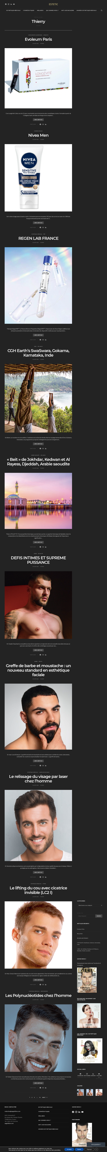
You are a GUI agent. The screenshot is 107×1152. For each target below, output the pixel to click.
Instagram (80, 965)
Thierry (42, 43)
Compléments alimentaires (35, 35)
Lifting (44, 883)
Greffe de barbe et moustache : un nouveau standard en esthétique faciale (38, 670)
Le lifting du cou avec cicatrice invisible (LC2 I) (38, 890)
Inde (35, 346)
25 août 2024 (36, 43)
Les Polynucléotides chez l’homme (38, 995)
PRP (44, 234)
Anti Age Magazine (67, 10)
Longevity (45, 35)
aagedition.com (9, 1123)
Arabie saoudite (35, 455)
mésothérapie (44, 991)
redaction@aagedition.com (12, 1111)
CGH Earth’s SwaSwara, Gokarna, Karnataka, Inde (38, 353)
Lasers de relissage (44, 772)
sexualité (40, 553)
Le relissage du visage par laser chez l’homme (38, 778)
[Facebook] (6, 4)
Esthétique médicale (13, 10)
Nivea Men (38, 135)
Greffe (40, 661)
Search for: (80, 913)
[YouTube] (14, 4)
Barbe (35, 661)
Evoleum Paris (38, 39)
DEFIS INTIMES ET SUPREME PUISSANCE (38, 560)
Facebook (96, 963)
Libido (35, 553)
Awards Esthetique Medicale (86, 10)
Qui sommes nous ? (52, 10)
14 (40, 1097)
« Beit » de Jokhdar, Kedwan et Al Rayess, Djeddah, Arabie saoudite (38, 461)
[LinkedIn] (11, 4)
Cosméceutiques (28, 10)
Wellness (40, 10)
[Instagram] (8, 4)
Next (44, 1097)
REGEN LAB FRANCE (38, 238)
